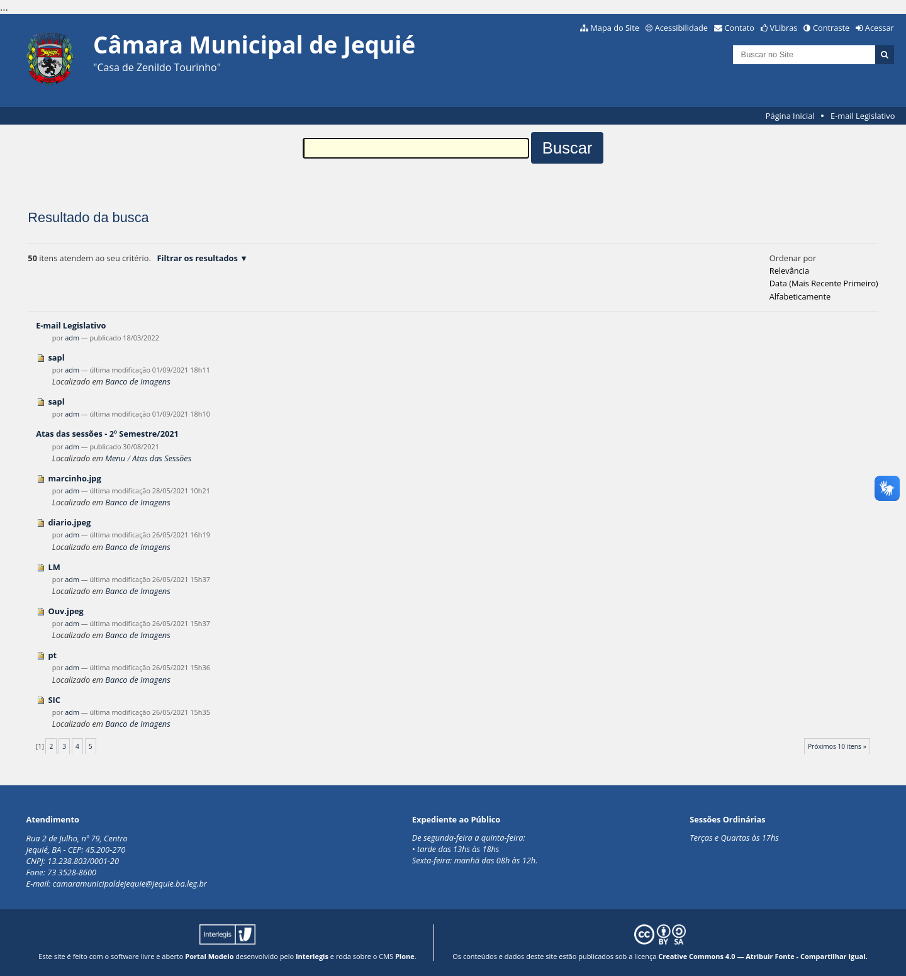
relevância (789, 270)
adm (72, 337)
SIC (54, 699)
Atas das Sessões (161, 458)
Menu (115, 458)
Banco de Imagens (137, 381)
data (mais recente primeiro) (823, 283)
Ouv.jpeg (65, 611)
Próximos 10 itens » (837, 746)
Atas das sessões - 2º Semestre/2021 (107, 433)
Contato (740, 27)
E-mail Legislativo (862, 115)
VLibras (784, 27)
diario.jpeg (69, 522)
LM (54, 567)
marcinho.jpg (74, 478)
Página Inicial (790, 115)
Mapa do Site (614, 27)
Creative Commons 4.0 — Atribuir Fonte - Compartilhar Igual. (763, 956)
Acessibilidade (681, 27)
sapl (56, 357)
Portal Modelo (209, 956)
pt (52, 655)
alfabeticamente (799, 296)
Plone (405, 956)
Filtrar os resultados (197, 258)
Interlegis (312, 956)
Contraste (831, 27)
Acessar (879, 27)
